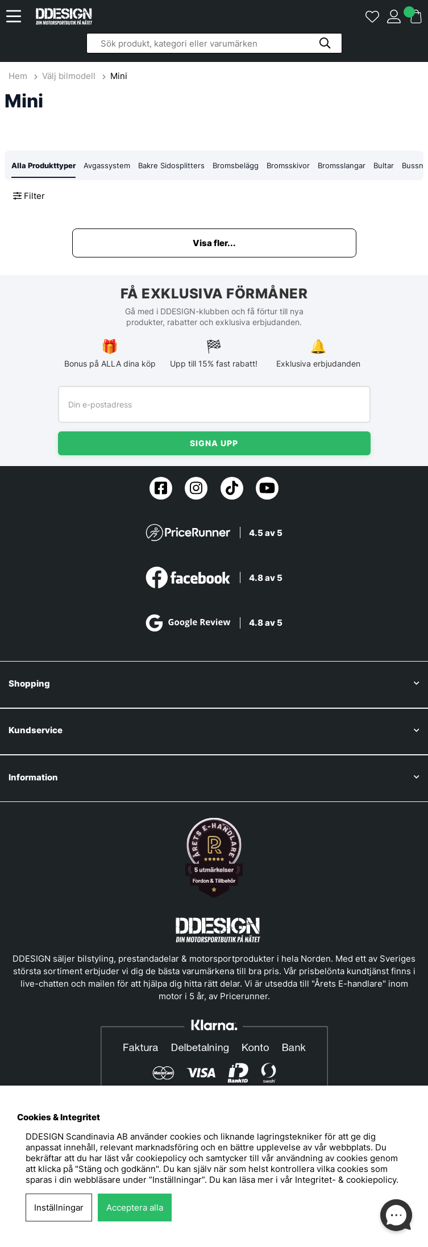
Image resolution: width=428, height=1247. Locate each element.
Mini (118, 75)
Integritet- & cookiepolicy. (346, 1179)
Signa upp (214, 443)
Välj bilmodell (68, 75)
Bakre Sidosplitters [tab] (171, 165)
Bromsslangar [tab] (341, 165)
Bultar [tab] (383, 165)
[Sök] (214, 43)
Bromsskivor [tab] (288, 165)
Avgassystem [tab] (107, 165)
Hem (19, 75)
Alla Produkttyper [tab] (43, 165)
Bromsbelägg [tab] (236, 165)
